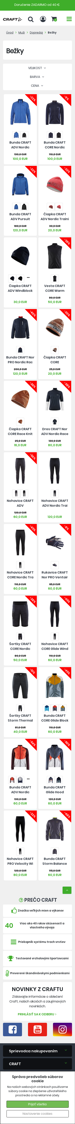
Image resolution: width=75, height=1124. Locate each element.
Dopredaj (36, 33)
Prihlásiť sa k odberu (37, 1014)
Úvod (9, 33)
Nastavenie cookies (37, 1113)
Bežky (52, 33)
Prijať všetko (37, 1104)
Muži (21, 33)
